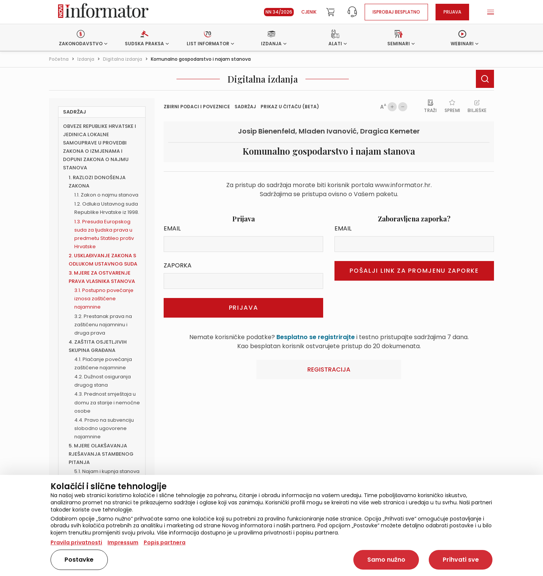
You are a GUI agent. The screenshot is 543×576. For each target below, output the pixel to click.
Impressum (122, 542)
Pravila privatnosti (76, 542)
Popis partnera (165, 542)
